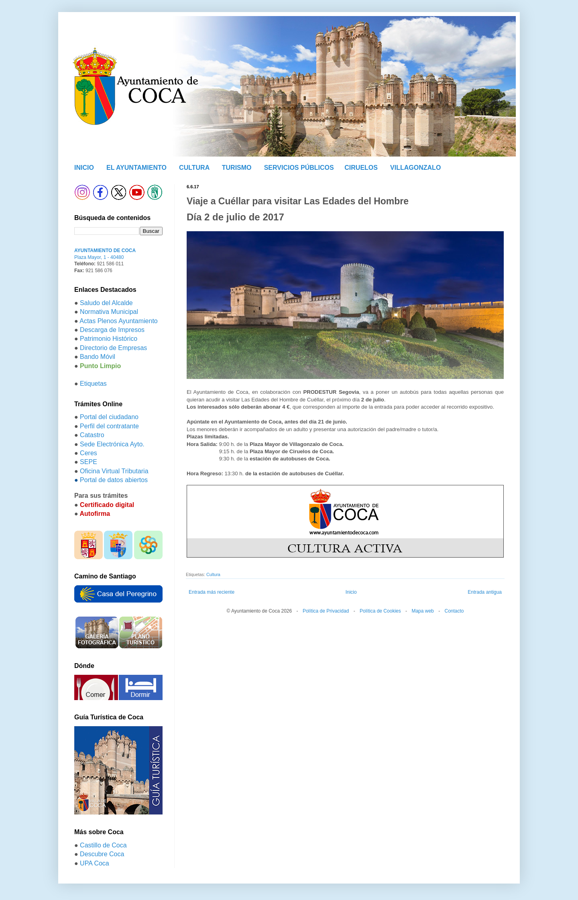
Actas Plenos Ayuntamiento (118, 321)
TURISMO (237, 167)
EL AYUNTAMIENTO (136, 167)
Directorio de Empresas (113, 347)
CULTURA (194, 167)
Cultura (213, 574)
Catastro (92, 435)
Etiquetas (93, 383)
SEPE (88, 461)
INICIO (84, 167)
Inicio (351, 592)
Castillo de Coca (103, 845)
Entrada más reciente (211, 592)
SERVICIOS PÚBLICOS (299, 167)
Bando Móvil (97, 356)
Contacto (454, 611)
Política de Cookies (380, 611)
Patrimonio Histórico (108, 338)
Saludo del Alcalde (106, 302)
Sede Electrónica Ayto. (112, 444)
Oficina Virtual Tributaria (114, 471)
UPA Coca (94, 863)
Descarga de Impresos (112, 329)
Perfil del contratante (109, 426)
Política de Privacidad (326, 611)
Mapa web (422, 611)
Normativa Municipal (109, 311)
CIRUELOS (361, 167)
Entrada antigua (485, 592)
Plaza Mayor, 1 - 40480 (99, 257)
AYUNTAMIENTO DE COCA (105, 250)
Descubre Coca (102, 854)
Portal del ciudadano (109, 416)
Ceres (88, 453)
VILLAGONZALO (415, 167)
